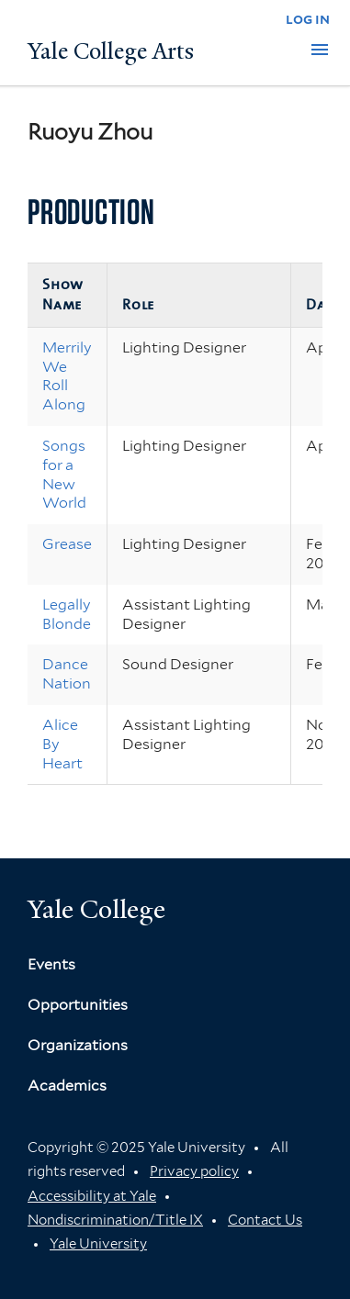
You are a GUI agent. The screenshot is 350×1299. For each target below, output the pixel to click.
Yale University (98, 1244)
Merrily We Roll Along (67, 376)
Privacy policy (194, 1171)
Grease (67, 544)
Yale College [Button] (96, 909)
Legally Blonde (66, 614)
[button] (319, 49)
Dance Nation (66, 673)
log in (308, 19)
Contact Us (265, 1220)
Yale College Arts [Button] (111, 51)
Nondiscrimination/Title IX (115, 1220)
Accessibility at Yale (92, 1196)
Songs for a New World (64, 474)
